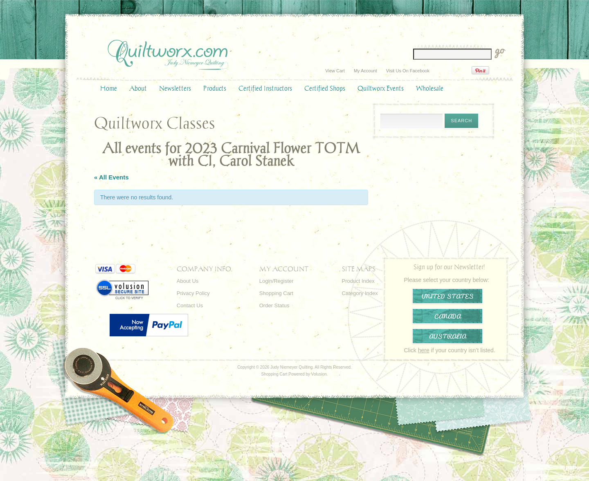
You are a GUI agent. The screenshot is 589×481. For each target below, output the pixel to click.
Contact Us (190, 305)
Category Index (360, 293)
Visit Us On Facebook (407, 70)
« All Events (111, 177)
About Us (187, 281)
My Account (365, 70)
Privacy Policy (193, 293)
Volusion (319, 374)
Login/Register (276, 281)
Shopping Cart (276, 293)
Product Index (358, 281)
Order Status (274, 305)
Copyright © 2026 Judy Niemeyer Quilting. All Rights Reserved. (294, 367)
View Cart (334, 70)
